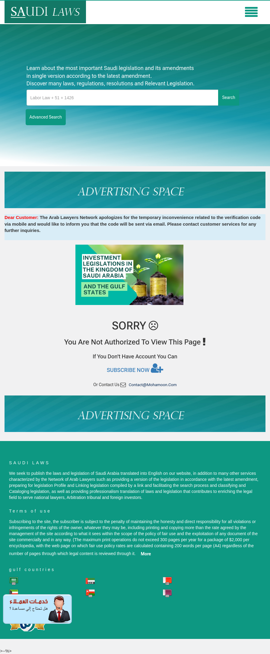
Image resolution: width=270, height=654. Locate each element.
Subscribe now (135, 368)
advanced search (46, 117)
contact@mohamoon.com (153, 385)
